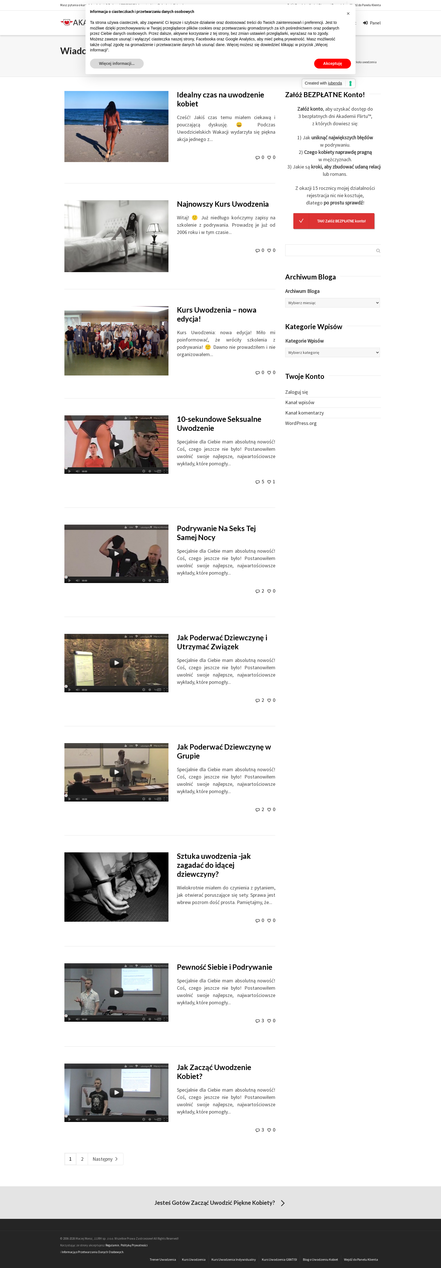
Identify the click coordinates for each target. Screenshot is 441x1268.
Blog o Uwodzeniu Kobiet (320, 1259)
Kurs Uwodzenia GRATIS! (279, 1259)
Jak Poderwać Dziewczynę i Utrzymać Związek (222, 642)
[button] (348, 13)
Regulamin (112, 1245)
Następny (106, 1159)
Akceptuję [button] (332, 63)
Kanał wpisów (299, 402)
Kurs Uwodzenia (194, 1259)
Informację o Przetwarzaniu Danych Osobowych (92, 1252)
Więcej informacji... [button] (117, 63)
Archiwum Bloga (302, 291)
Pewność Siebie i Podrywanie (224, 966)
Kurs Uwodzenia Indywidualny (234, 1259)
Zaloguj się (296, 392)
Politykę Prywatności (134, 1245)
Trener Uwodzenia (163, 1259)
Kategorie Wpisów (304, 341)
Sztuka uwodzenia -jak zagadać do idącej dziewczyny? (214, 865)
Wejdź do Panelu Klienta (365, 5)
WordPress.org (301, 423)
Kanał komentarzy (304, 412)
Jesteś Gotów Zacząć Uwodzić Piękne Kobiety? (220, 1203)
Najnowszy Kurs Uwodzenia (223, 203)
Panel (372, 22)
